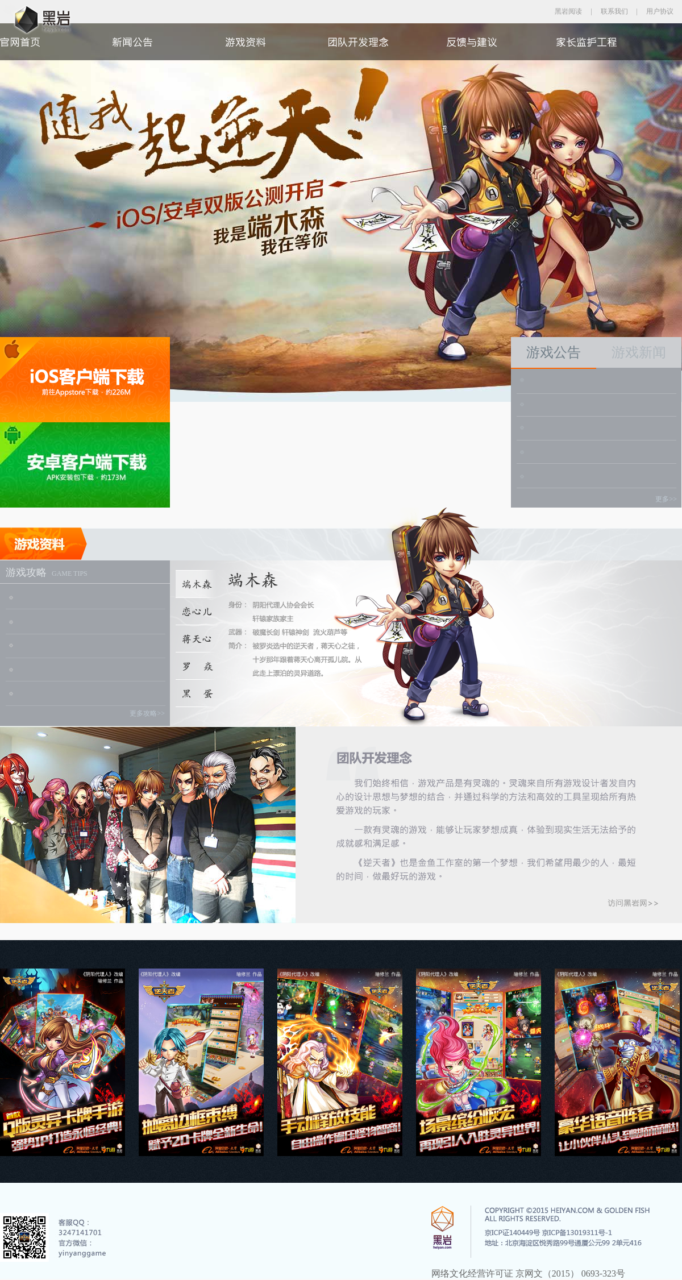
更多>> (666, 499)
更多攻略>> (147, 713)
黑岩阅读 (568, 11)
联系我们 (614, 11)
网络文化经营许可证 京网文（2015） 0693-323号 (528, 1273)
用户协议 (659, 11)
